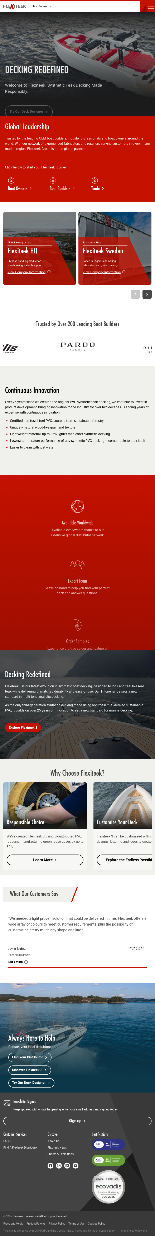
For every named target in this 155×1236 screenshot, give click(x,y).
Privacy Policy (57, 1224)
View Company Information (29, 272)
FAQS (6, 1141)
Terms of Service (98, 1231)
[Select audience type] (42, 6)
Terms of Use (76, 1224)
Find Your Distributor (30, 1057)
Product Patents (35, 1224)
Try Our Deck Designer (31, 1082)
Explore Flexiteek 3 (23, 727)
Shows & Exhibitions (61, 1154)
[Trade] (107, 184)
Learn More (45, 860)
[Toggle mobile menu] (147, 6)
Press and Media (13, 1224)
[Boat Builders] (66, 184)
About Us (53, 1141)
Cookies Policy (96, 1224)
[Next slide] (147, 294)
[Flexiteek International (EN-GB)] (15, 6)
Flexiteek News (57, 1147)
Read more (15, 962)
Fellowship (141, 1231)
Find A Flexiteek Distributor (20, 1147)
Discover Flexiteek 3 (29, 1070)
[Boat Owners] (24, 184)
